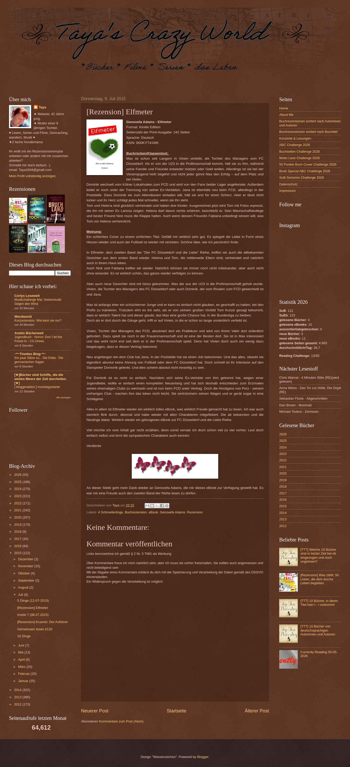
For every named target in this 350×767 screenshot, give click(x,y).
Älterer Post (257, 710)
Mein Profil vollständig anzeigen (32, 176)
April (21, 659)
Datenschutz (288, 184)
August (23, 587)
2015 (18, 553)
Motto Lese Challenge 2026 (299, 158)
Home (283, 108)
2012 (18, 704)
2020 (18, 517)
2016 (18, 546)
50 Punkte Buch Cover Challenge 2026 (308, 164)
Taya (42, 107)
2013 (18, 697)
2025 (18, 482)
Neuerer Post (94, 710)
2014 (18, 690)
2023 (18, 496)
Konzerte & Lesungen (295, 138)
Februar (24, 674)
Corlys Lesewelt (27, 296)
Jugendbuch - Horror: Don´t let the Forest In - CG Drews (38, 339)
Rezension (195, 512)
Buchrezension (136, 512)
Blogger (202, 757)
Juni (21, 645)
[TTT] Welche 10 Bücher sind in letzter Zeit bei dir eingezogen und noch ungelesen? (318, 555)
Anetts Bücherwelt (28, 333)
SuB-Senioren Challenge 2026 (301, 177)
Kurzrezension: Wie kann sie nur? (38, 320)
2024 (18, 489)
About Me (286, 115)
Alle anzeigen (63, 397)
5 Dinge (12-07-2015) (33, 600)
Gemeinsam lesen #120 (34, 629)
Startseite (176, 710)
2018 (18, 531)
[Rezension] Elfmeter (32, 608)
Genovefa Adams (172, 512)
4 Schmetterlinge (110, 512)
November (26, 566)
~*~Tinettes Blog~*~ (30, 354)
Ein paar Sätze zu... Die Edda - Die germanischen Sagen (38, 360)
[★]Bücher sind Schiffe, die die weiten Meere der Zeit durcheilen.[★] (40, 379)
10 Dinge (24, 636)
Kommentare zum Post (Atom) (121, 721)
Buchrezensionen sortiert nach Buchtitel (308, 132)
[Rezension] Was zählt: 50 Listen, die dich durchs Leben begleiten (319, 579)
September (26, 580)
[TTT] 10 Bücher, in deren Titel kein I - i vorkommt (319, 603)
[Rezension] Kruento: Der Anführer (42, 622)
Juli (21, 595)
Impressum (287, 191)
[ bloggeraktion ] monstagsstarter (37, 387)
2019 (18, 525)
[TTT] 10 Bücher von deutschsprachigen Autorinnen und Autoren (317, 630)
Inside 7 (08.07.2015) (33, 615)
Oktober (24, 573)
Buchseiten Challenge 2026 (299, 151)
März (22, 667)
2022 (18, 503)
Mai (21, 652)
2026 (18, 475)
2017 (18, 539)
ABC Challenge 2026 (294, 145)
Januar (23, 681)
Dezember (26, 559)
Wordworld (23, 316)
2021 (18, 510)
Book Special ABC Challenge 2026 (304, 171)
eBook (153, 512)
